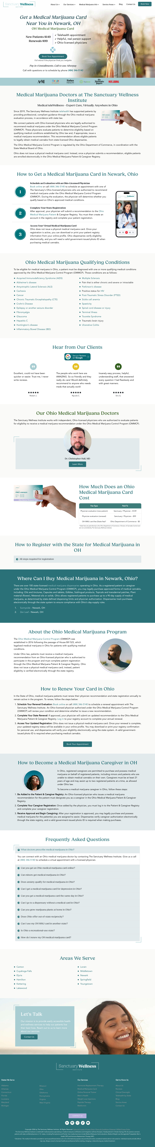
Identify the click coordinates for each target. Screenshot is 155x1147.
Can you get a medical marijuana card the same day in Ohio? (52, 896)
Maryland (5, 1102)
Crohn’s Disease (25, 303)
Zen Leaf (24, 612)
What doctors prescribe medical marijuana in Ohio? (47, 850)
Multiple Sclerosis (91, 278)
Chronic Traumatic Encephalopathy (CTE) (37, 299)
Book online (36, 186)
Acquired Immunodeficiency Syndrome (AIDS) (40, 278)
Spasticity (87, 303)
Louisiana (5, 1099)
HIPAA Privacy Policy (123, 1129)
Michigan (5, 1105)
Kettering (21, 983)
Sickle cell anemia (91, 299)
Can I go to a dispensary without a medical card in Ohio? (50, 903)
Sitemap (112, 1129)
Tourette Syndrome (91, 316)
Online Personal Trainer (87, 1092)
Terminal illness (89, 312)
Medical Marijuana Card (87, 1089)
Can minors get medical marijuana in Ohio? (43, 875)
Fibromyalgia (23, 312)
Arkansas (4, 1089)
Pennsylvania (44, 1096)
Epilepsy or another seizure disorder (35, 307)
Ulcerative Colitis (90, 324)
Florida (4, 1095)
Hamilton (21, 979)
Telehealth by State (123, 1095)
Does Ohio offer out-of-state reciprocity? (42, 917)
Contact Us (130, 4)
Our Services (68, 4)
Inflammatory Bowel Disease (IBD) (34, 329)
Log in (60, 718)
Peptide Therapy (84, 1102)
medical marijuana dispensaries (63, 585)
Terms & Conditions (102, 1129)
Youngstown (86, 983)
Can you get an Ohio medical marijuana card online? (48, 868)
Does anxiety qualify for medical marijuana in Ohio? (48, 882)
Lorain (83, 966)
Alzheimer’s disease (26, 282)
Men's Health (83, 1095)
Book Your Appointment (53, 56)
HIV (102, 290)
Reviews (119, 1089)
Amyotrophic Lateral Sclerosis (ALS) (34, 286)
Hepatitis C (22, 320)
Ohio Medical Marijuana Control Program (39, 638)
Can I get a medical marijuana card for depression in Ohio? (51, 889)
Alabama (4, 1085)
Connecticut (6, 1092)
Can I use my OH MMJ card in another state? (44, 924)
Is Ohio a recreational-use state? (38, 930)
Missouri (42, 1086)
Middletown (86, 971)
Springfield (85, 979)
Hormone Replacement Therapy (91, 1085)
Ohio (41, 1089)
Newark (84, 975)
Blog (121, 4)
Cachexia (21, 290)
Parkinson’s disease (91, 286)
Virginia (42, 1099)
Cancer (20, 295)
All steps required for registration (36, 559)
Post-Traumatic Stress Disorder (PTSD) (101, 295)
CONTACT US (77, 1116)
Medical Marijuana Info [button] (88, 4)
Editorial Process (79, 1129)
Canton (20, 966)
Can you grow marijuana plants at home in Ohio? (46, 910)
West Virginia (44, 1102)
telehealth (64, 111)
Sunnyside (25, 607)
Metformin (82, 1105)
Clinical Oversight (123, 1092)
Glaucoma (22, 316)
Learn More (77, 464)
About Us (54, 4)
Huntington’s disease (27, 324)
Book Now (145, 4)
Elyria (19, 975)
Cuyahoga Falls (24, 971)
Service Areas (108, 4)
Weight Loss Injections (87, 1099)
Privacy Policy (90, 1129)
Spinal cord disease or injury (96, 307)
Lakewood (22, 988)
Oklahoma (43, 1092)
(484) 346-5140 (57, 186)
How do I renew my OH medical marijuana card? (46, 937)
